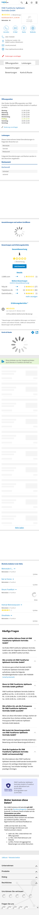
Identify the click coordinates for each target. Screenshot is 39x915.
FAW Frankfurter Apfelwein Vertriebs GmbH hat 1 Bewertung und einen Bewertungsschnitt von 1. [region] (19, 741)
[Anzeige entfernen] (37, 907)
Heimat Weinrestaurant (11, 605)
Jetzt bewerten (19, 266)
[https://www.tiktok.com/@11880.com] (15, 908)
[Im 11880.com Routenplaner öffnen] (32, 332)
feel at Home (7, 579)
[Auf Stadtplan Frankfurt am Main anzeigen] (37, 332)
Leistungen (26, 63)
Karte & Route (26, 72)
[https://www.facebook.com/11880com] (4, 908)
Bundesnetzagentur (20, 809)
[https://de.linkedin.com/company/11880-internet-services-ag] (21, 908)
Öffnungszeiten (11, 63)
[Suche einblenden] (22, 2)
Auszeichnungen (12, 67)
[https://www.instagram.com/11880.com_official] (9, 908)
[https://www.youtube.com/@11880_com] (26, 908)
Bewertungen (11, 72)
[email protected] (8, 677)
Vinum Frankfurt (8, 589)
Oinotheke (6, 615)
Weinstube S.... (7, 568)
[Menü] (36, 2)
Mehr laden (19, 527)
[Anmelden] (27, 2)
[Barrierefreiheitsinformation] (32, 2)
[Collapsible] (35, 640)
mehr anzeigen (31, 296)
